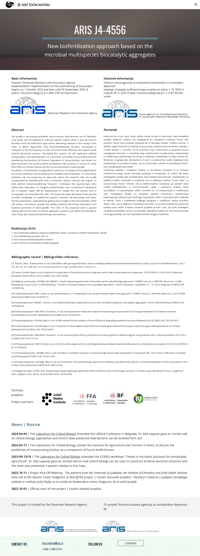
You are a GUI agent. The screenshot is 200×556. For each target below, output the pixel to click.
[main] (100, 39)
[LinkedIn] (131, 543)
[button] (196, 4)
